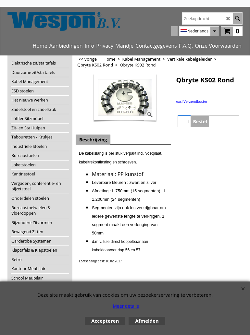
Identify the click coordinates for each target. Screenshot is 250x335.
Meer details (126, 306)
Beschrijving (93, 140)
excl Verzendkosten (192, 101)
